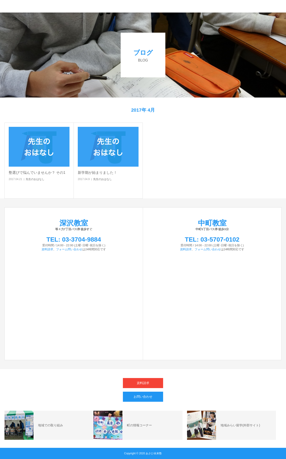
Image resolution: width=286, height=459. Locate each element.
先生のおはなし (35, 179)
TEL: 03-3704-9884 (73, 239)
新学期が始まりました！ (97, 172)
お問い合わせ (143, 396)
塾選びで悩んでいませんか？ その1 (37, 172)
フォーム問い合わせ (69, 249)
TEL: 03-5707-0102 (212, 239)
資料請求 (47, 249)
